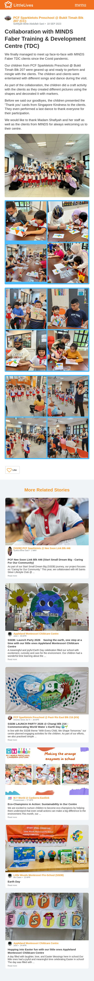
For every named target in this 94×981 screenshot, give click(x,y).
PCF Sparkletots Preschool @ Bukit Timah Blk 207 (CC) (48, 19)
